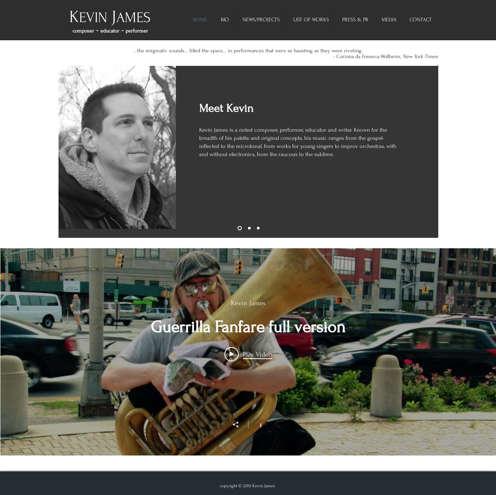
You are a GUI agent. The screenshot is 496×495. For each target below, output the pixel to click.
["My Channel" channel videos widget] (248, 351)
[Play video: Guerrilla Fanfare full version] (248, 354)
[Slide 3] (258, 228)
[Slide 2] (249, 228)
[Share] (239, 424)
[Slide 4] (240, 228)
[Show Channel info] (256, 424)
